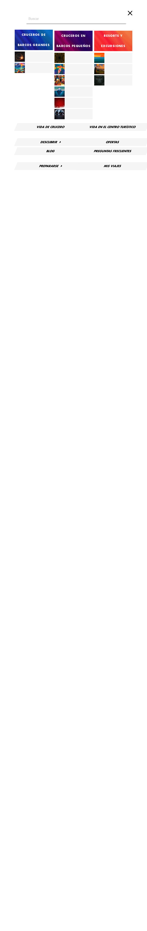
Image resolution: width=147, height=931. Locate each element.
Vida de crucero (50, 127)
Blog (50, 148)
